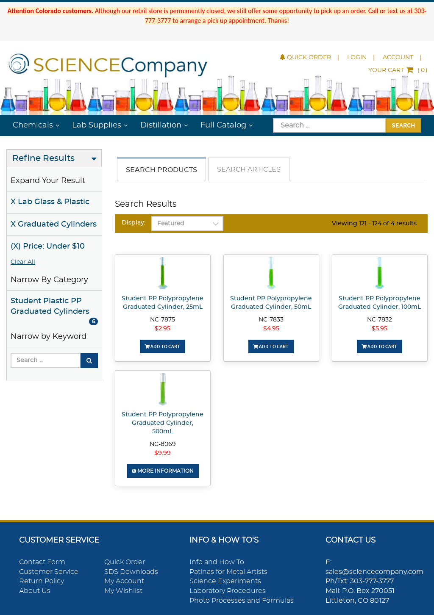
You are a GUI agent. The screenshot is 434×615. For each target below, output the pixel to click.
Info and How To (216, 562)
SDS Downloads (131, 571)
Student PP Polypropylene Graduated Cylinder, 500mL (162, 423)
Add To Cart (162, 346)
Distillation (160, 125)
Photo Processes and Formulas (241, 600)
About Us (34, 590)
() (398, 70)
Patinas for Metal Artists (228, 571)
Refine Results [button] (43, 158)
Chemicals (33, 125)
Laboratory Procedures (227, 590)
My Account (124, 581)
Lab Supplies (96, 125)
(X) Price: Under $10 (48, 246)
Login (357, 58)
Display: (133, 223)
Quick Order (305, 58)
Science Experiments (225, 581)
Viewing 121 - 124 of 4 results (374, 224)
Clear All (23, 262)
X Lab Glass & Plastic (50, 202)
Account (398, 58)
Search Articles (249, 169)
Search (403, 125)
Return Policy (41, 581)
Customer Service (48, 571)
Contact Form (42, 562)
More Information (163, 471)
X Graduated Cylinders (54, 224)
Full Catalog (223, 125)
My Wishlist (123, 590)
